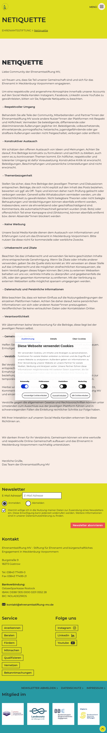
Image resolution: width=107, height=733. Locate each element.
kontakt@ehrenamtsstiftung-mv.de (30, 604)
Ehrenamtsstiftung (16, 30)
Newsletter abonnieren (88, 525)
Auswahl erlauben (59, 395)
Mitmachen (11, 650)
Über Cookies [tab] (79, 339)
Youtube (66, 642)
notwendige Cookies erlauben (35, 395)
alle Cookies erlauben (80, 395)
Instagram (67, 627)
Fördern (9, 642)
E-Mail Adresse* (12, 495)
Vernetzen (11, 665)
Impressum (95, 688)
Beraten (9, 635)
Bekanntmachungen (18, 672)
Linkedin (66, 635)
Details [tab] (53, 339)
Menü (97, 6)
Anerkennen (12, 627)
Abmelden (35, 503)
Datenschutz (71, 688)
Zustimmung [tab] (27, 339)
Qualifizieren (12, 657)
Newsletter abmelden (38, 688)
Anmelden (11, 503)
